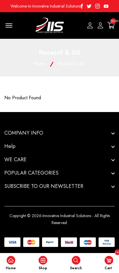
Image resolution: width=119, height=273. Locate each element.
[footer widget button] (59, 132)
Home (40, 63)
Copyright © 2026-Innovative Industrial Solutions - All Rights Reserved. (60, 219)
